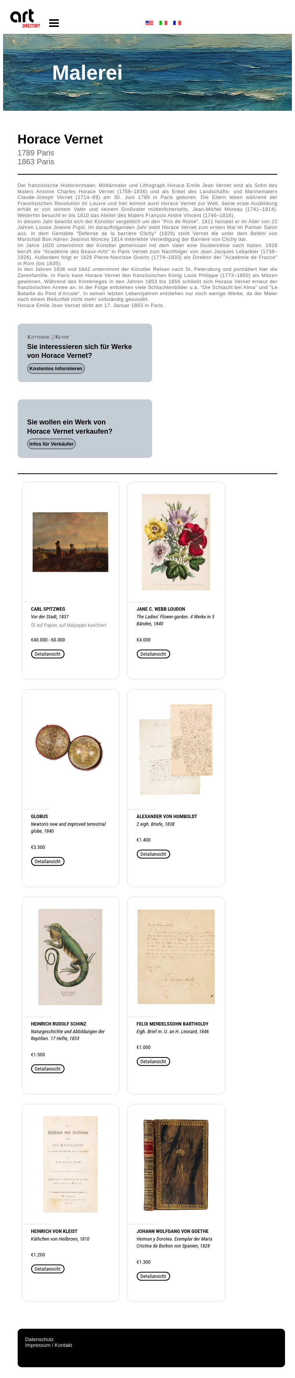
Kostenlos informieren (56, 368)
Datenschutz (39, 1339)
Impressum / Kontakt (48, 1345)
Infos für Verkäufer (52, 444)
